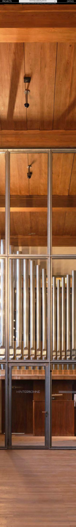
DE (56, 0)
